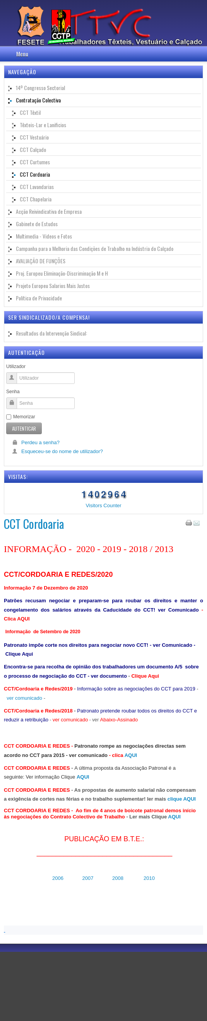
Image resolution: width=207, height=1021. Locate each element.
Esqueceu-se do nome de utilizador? (57, 451)
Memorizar (20, 416)
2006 (57, 878)
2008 (117, 878)
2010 (148, 878)
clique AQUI (182, 799)
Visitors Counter (103, 505)
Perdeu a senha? (36, 442)
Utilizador (16, 366)
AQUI (131, 755)
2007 (88, 878)
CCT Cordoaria (34, 523)
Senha (13, 391)
